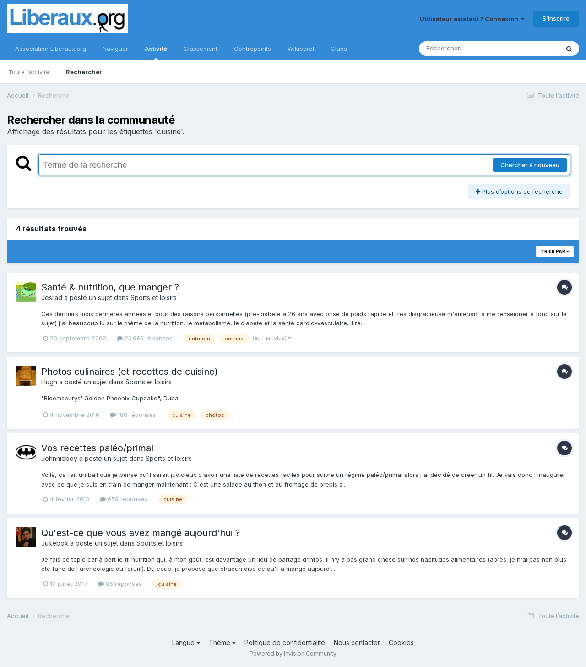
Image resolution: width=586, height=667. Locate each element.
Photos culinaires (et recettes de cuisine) (129, 371)
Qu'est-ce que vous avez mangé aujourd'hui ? (140, 532)
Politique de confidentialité (284, 642)
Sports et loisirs (153, 297)
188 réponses (133, 414)
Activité (156, 52)
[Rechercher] (462, 48)
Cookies (401, 642)
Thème (222, 642)
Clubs (339, 48)
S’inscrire (556, 18)
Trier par (555, 251)
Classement (200, 48)
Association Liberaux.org (50, 48)
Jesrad (51, 297)
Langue (186, 642)
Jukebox (54, 543)
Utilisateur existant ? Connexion (472, 18)
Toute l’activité (28, 72)
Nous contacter (357, 642)
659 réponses (123, 499)
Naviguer (115, 48)
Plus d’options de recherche (519, 191)
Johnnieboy (59, 458)
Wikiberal (301, 48)
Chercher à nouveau (529, 165)
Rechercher (84, 72)
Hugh (49, 382)
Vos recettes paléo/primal (97, 448)
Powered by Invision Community (293, 653)
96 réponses (120, 583)
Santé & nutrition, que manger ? (110, 287)
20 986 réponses (145, 338)
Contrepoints (252, 48)
